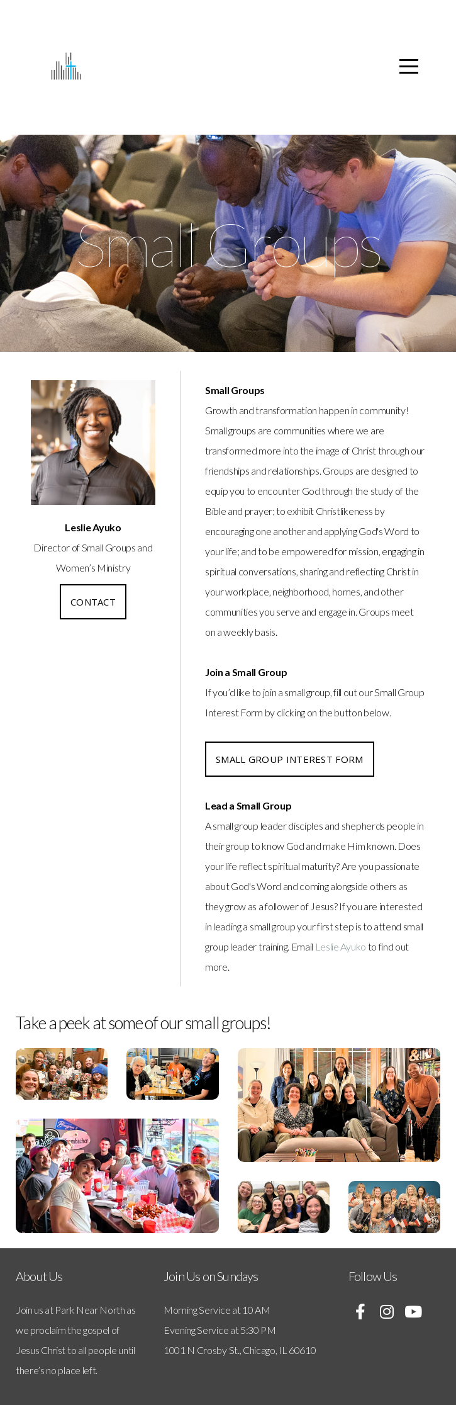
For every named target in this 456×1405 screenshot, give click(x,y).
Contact (93, 601)
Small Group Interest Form (290, 759)
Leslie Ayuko (340, 946)
